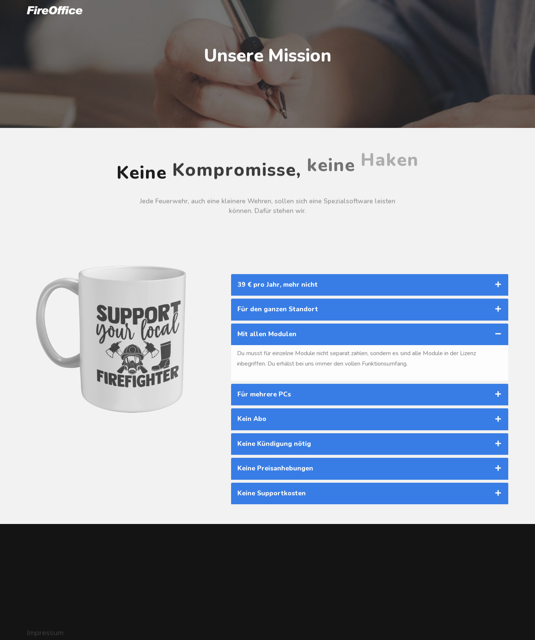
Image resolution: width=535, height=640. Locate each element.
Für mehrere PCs (264, 440)
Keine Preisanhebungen (275, 514)
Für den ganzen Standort (277, 355)
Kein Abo (251, 465)
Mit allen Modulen (266, 380)
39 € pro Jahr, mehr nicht (277, 331)
